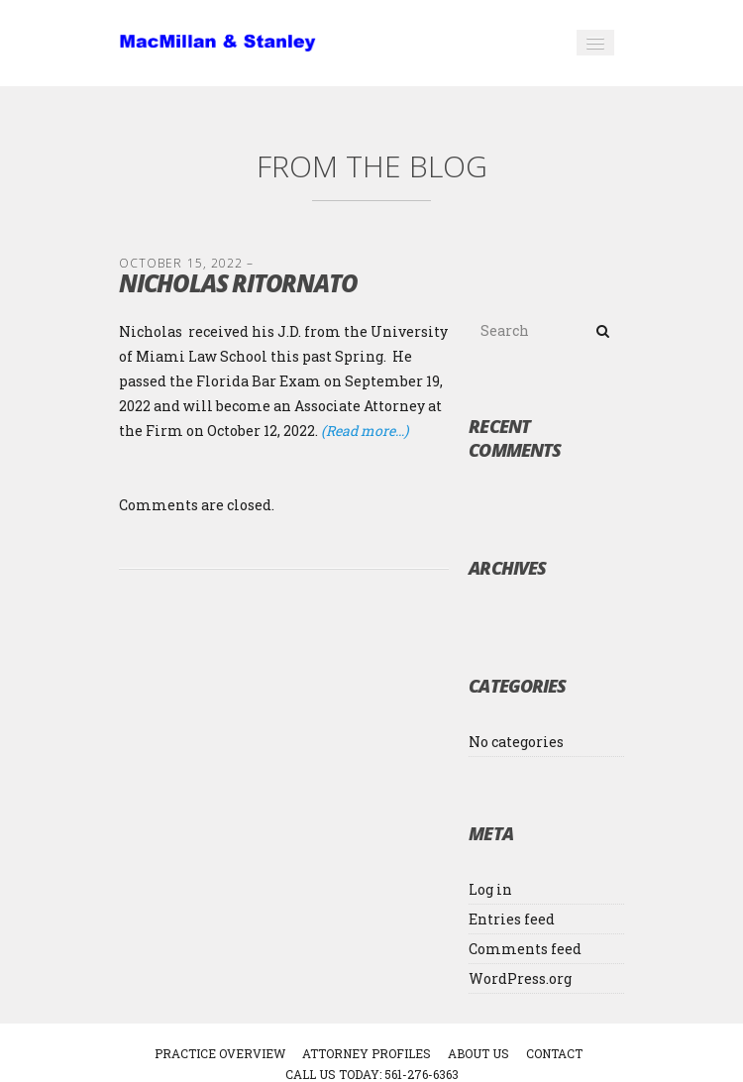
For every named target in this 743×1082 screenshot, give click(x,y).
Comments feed (525, 948)
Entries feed (512, 919)
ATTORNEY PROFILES (366, 1053)
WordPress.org (520, 978)
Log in (490, 889)
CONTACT (554, 1053)
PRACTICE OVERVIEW (220, 1053)
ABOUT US (478, 1053)
